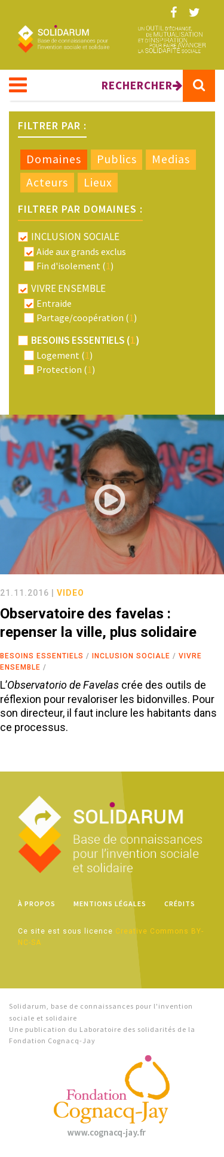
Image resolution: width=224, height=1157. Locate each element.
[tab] (53, 160)
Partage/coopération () (86, 318)
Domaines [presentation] (53, 159)
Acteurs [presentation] (47, 182)
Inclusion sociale (131, 656)
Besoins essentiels (42, 656)
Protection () (65, 369)
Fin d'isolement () (74, 266)
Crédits (179, 903)
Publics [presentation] (117, 159)
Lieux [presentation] (98, 182)
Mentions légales (109, 903)
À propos (37, 903)
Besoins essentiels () (85, 340)
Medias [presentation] (171, 159)
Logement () (64, 355)
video (70, 593)
